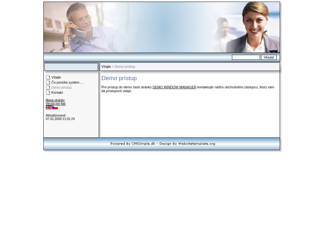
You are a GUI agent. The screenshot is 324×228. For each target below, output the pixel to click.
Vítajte (106, 66)
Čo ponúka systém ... (67, 82)
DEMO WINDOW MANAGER (174, 87)
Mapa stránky (55, 100)
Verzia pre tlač (56, 103)
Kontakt (57, 92)
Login (50, 112)
